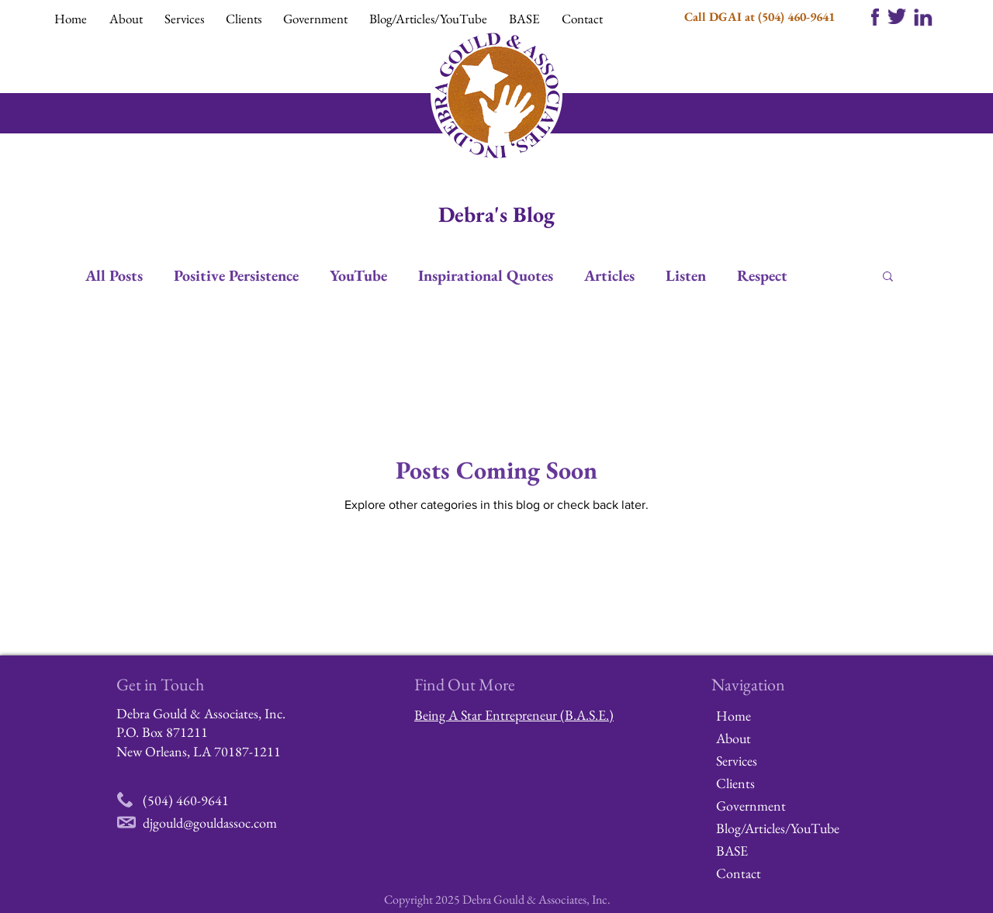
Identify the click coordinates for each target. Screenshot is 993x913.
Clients (735, 783)
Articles (609, 275)
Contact (738, 873)
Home (733, 716)
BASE (732, 850)
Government (751, 805)
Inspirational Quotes (485, 275)
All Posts (114, 275)
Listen (686, 275)
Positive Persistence (236, 275)
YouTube (358, 275)
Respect (762, 275)
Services (736, 760)
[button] (129, 19)
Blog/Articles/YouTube (770, 828)
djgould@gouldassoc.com (210, 823)
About (733, 738)
